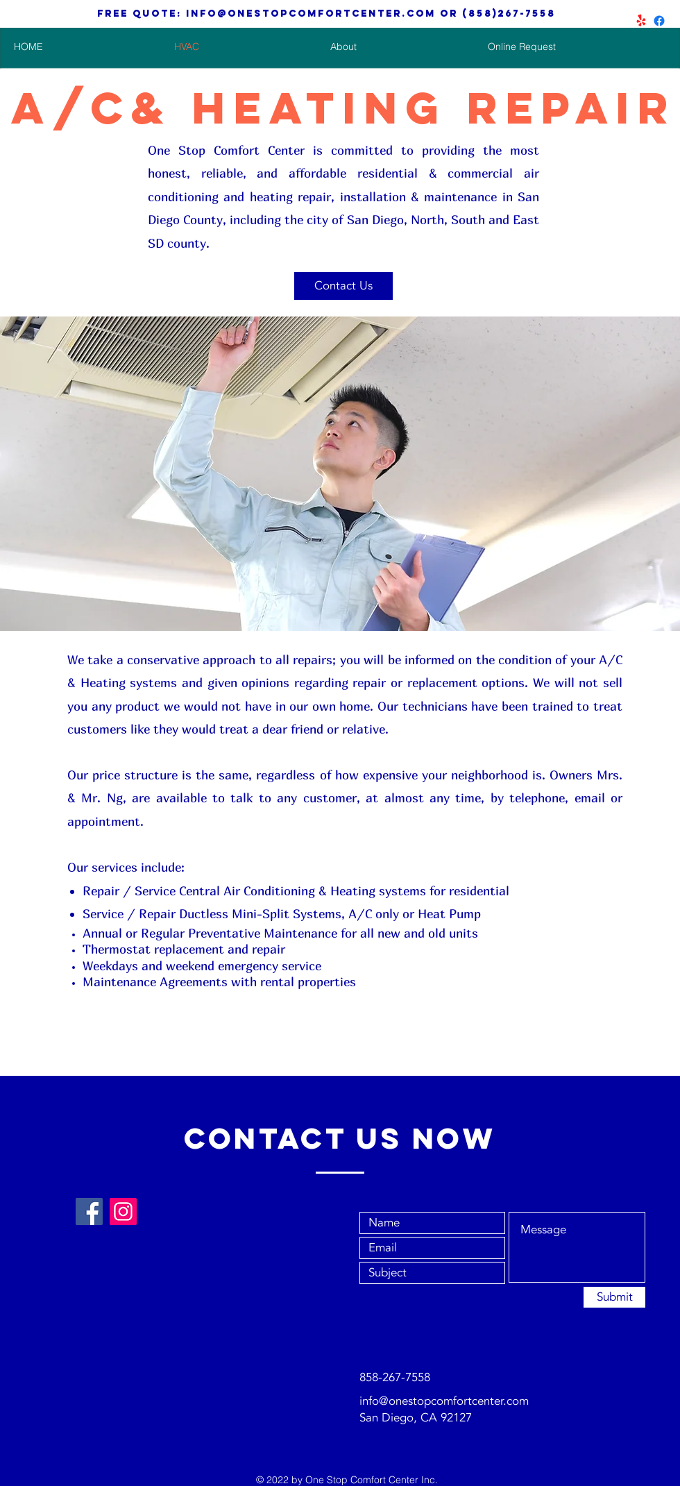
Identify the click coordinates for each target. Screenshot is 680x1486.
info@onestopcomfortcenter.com (311, 13)
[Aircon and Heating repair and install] (641, 21)
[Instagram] (123, 1211)
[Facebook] (89, 1211)
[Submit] (614, 1297)
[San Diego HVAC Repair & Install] (659, 21)
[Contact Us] (343, 286)
